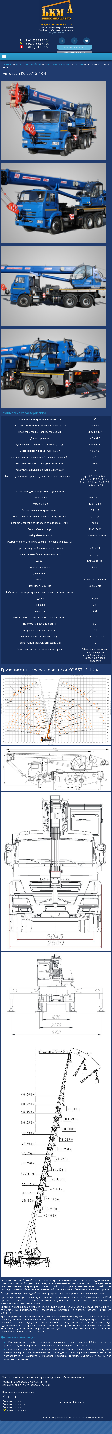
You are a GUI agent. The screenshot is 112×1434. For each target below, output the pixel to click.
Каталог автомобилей (28, 64)
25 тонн (78, 64)
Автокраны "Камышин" (58, 64)
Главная (7, 64)
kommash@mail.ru (74, 1402)
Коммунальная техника (74, 47)
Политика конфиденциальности (18, 1392)
